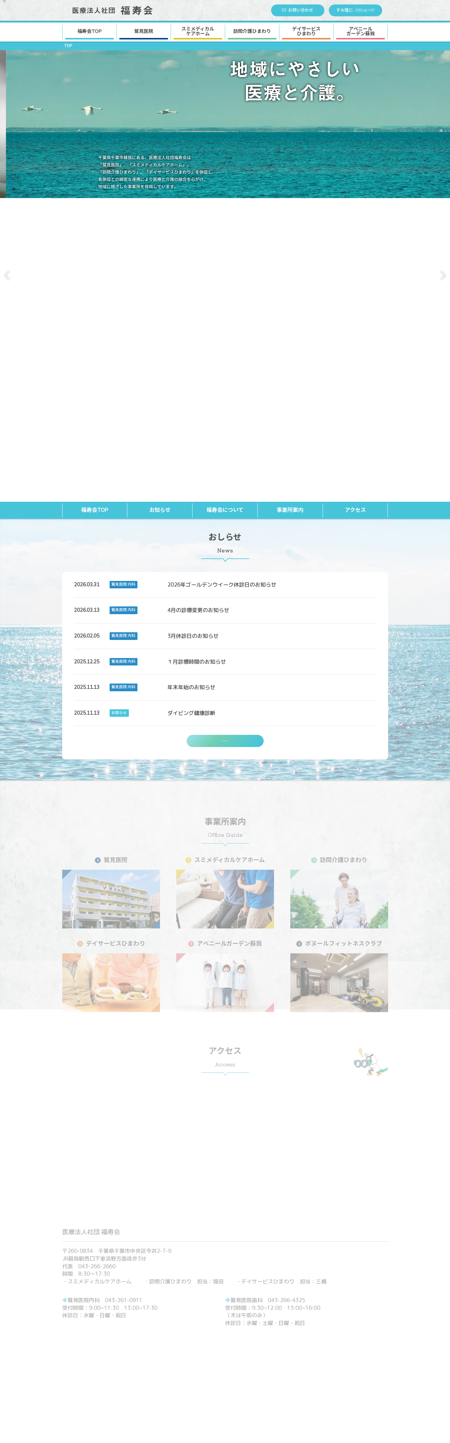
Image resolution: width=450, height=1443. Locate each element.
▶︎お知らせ (329, 1325)
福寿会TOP (89, 31)
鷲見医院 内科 (342, 1334)
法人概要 (275, 1342)
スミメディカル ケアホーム (197, 31)
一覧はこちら (225, 441)
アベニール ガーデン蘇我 (360, 31)
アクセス (355, 207)
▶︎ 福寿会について (276, 1325)
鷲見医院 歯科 (342, 1342)
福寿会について (225, 207)
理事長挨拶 (278, 1334)
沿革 (271, 1351)
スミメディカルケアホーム (204, 1351)
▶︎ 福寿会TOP (181, 1325)
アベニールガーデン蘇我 (202, 1376)
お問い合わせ (297, 10)
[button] (7, 124)
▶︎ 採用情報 (269, 1359)
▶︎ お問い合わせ (274, 1368)
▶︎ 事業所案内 (181, 1334)
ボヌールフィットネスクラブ (206, 1385)
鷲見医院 (143, 31)
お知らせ (160, 207)
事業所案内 (290, 207)
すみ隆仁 (355, 10)
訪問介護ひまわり (252, 31)
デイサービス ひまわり (306, 31)
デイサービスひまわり (199, 1368)
